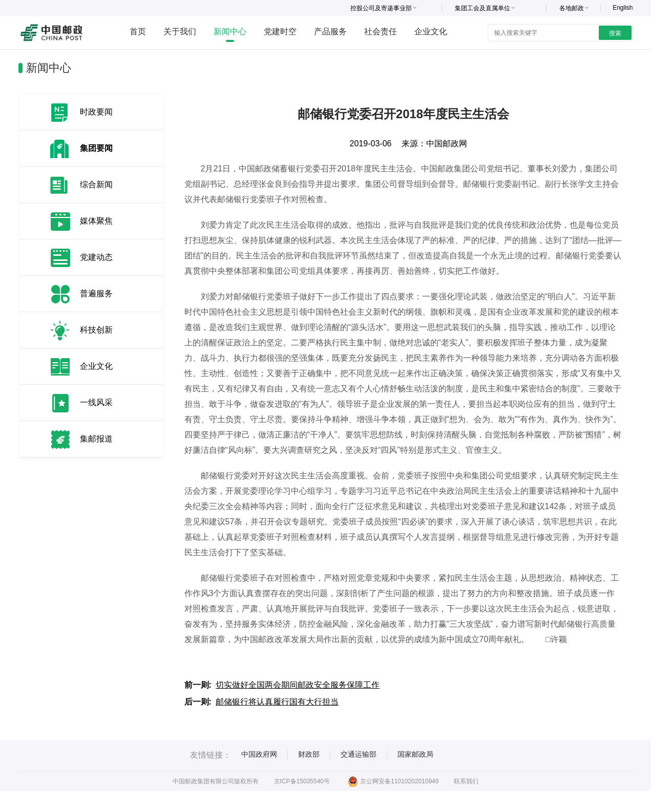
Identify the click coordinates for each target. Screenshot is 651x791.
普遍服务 (96, 293)
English (623, 7)
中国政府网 (259, 754)
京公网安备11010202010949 (393, 781)
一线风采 (96, 402)
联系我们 (466, 781)
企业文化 (430, 31)
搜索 (615, 33)
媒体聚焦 (96, 220)
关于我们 (179, 31)
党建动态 (96, 257)
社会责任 (380, 31)
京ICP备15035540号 (302, 781)
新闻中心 (230, 31)
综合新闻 (96, 184)
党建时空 (280, 31)
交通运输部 (358, 754)
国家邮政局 (415, 754)
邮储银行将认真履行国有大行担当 (277, 701)
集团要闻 (96, 148)
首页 (138, 31)
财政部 (309, 754)
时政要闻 (96, 111)
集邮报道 (96, 438)
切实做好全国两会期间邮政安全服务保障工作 (298, 684)
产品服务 (330, 31)
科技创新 (96, 329)
